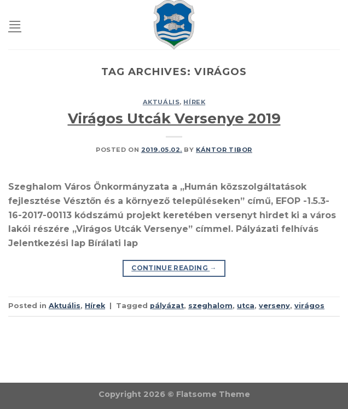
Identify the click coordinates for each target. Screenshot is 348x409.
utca (245, 306)
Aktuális (161, 102)
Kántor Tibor (224, 150)
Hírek (194, 102)
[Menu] (14, 24)
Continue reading (174, 268)
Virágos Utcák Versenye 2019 (174, 118)
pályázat (167, 306)
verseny (274, 306)
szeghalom (210, 306)
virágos (309, 306)
